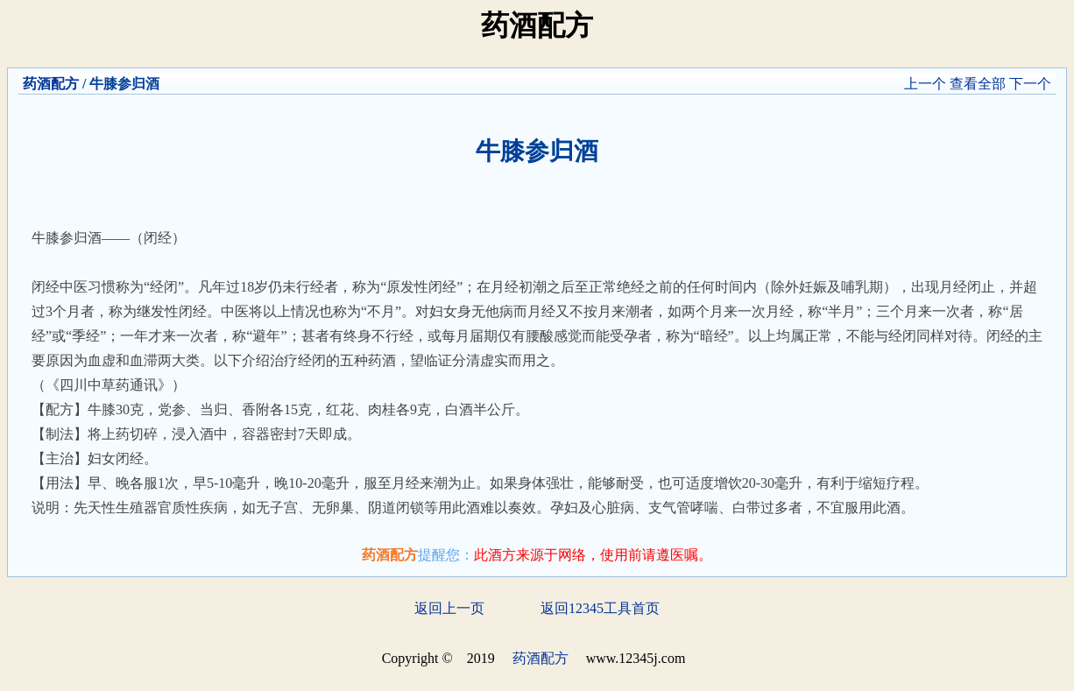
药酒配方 (51, 83)
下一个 (1030, 83)
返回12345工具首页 (600, 608)
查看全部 (978, 83)
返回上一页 (449, 608)
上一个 (925, 83)
